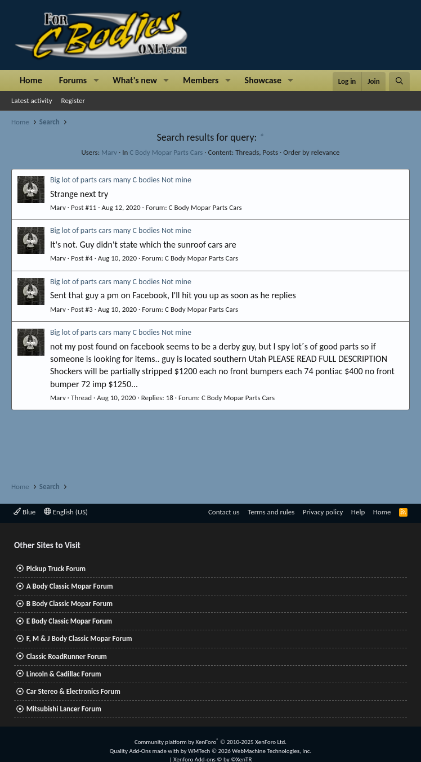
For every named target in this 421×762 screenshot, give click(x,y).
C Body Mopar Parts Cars (166, 152)
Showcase (263, 80)
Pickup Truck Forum (56, 568)
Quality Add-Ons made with (145, 751)
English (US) (66, 512)
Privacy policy (323, 512)
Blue (24, 512)
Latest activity (31, 100)
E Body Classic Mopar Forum (69, 621)
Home (31, 80)
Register (73, 100)
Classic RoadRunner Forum (66, 656)
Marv (109, 152)
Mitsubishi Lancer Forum (63, 709)
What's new (135, 80)
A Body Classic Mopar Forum (69, 586)
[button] (96, 80)
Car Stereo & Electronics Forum (73, 691)
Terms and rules (271, 512)
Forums (73, 80)
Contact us (224, 512)
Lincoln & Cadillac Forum (63, 674)
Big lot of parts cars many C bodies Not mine (120, 180)
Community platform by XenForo (210, 742)
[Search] (399, 81)
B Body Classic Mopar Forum (69, 603)
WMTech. (249, 751)
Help (358, 512)
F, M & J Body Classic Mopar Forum (79, 638)
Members (201, 80)
